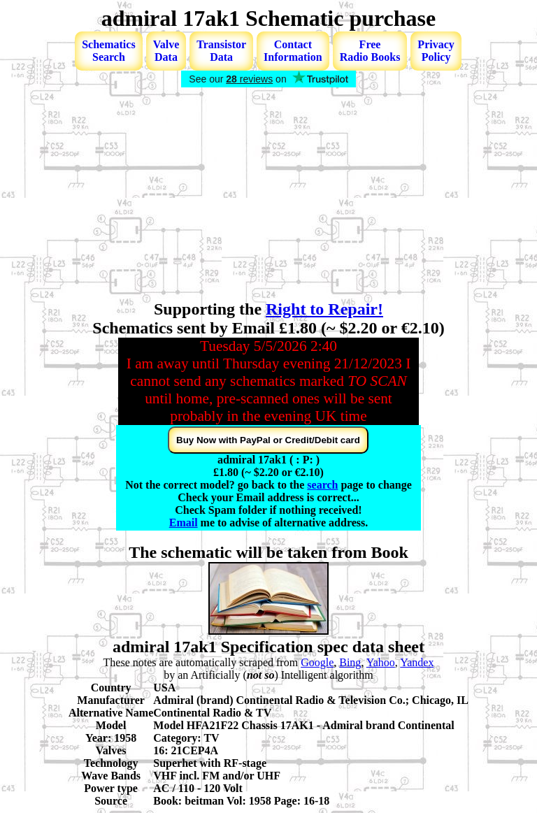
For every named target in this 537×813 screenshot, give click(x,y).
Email (183, 522)
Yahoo (380, 662)
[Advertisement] (268, 195)
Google (317, 662)
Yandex (417, 662)
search (322, 485)
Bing (350, 662)
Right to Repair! (324, 309)
